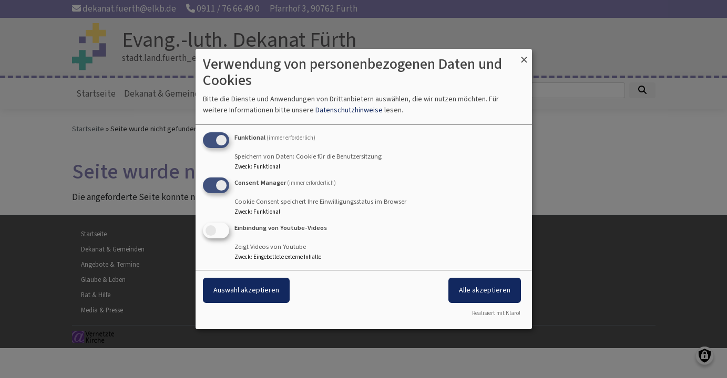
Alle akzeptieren (484, 290)
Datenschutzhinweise (349, 110)
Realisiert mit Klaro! (496, 313)
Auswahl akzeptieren (246, 290)
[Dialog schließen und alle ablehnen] (524, 55)
